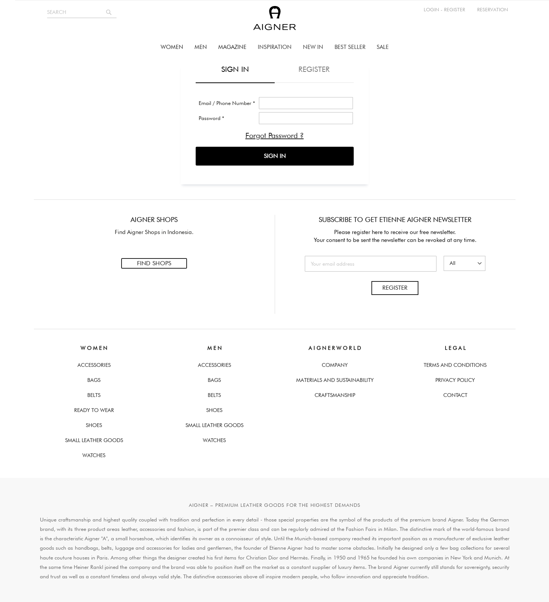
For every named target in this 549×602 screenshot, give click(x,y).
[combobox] (82, 12)
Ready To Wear (94, 408)
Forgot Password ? (274, 135)
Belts (93, 393)
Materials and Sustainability (335, 378)
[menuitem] (172, 47)
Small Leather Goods (94, 438)
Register (395, 285)
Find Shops (154, 262)
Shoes (94, 423)
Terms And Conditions (455, 363)
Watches (93, 453)
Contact (455, 393)
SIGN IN (275, 156)
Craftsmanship (335, 393)
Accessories (94, 363)
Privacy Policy (455, 378)
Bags (93, 378)
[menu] (274, 47)
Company (335, 363)
